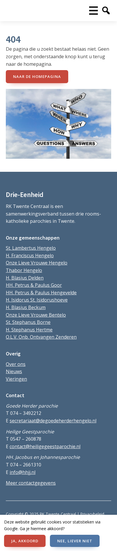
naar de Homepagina (37, 76)
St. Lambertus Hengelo (31, 248)
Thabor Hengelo (24, 270)
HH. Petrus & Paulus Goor (34, 285)
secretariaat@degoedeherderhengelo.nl (53, 420)
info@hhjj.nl (22, 472)
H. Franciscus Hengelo (30, 255)
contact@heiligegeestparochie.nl (45, 446)
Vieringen (16, 379)
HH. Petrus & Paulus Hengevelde (41, 292)
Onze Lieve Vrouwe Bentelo (36, 315)
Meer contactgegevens (31, 483)
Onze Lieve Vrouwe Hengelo (36, 263)
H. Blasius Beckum (26, 307)
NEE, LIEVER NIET (74, 540)
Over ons (16, 364)
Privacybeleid (92, 514)
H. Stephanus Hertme (29, 329)
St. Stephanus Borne (28, 322)
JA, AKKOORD (24, 540)
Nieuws (14, 371)
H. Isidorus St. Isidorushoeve (37, 300)
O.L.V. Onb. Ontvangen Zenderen (41, 337)
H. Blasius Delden (25, 278)
